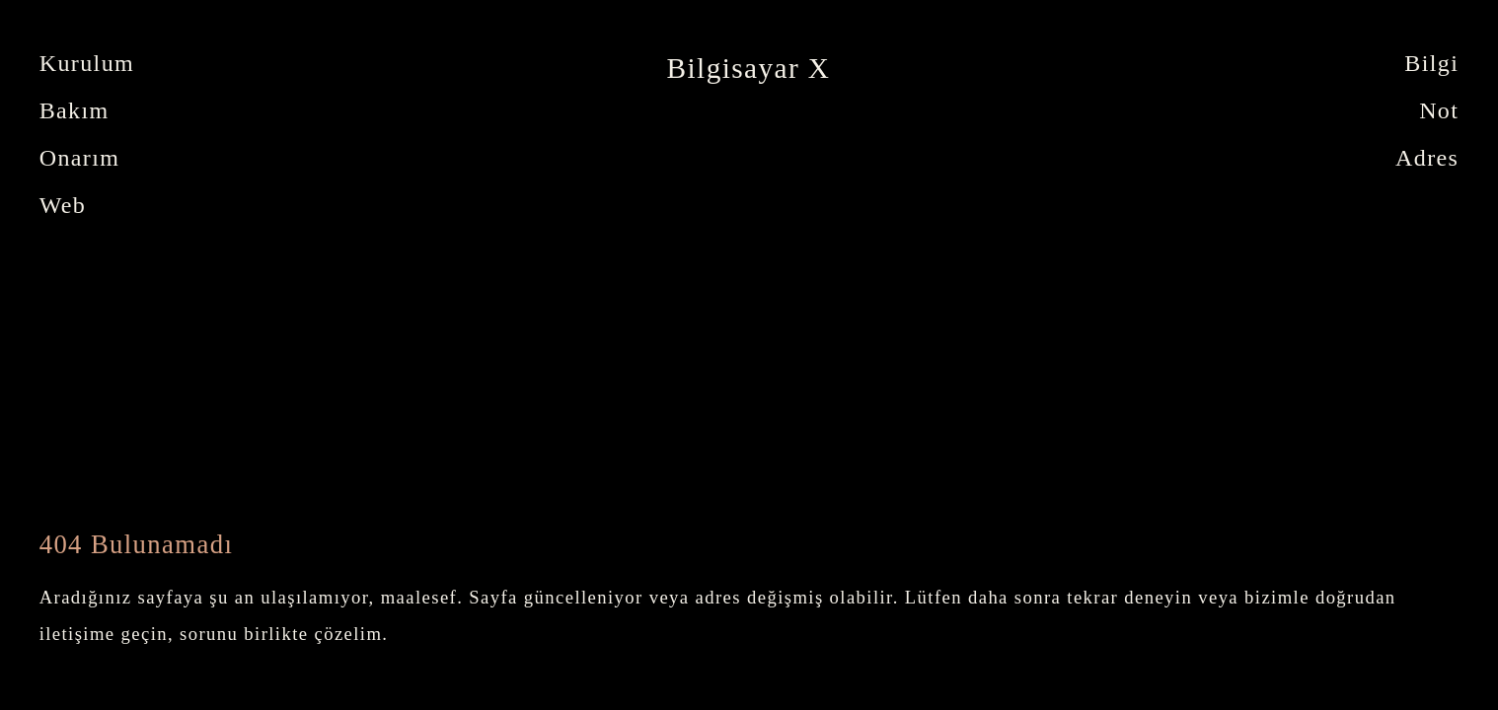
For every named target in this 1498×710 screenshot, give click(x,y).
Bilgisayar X (749, 68)
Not (1439, 110)
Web (63, 205)
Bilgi (1431, 63)
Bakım (74, 110)
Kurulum (86, 63)
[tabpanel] (749, 68)
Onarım (79, 158)
